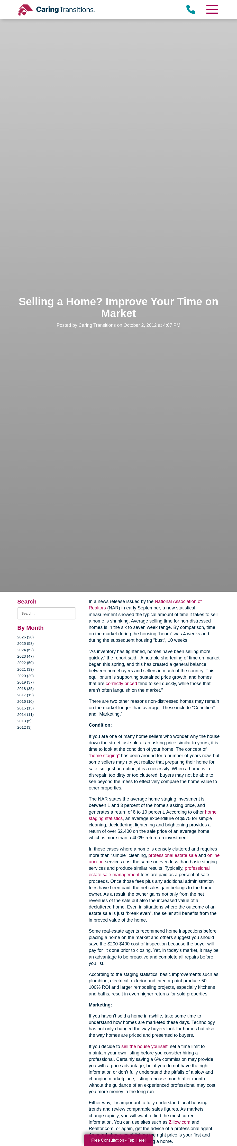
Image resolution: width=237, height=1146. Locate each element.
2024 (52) (25, 650)
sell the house (135, 1046)
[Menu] (212, 9)
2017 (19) (25, 695)
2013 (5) (24, 721)
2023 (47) (25, 656)
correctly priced (121, 683)
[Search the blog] (46, 613)
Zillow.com (179, 1122)
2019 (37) (25, 682)
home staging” (105, 755)
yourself (159, 1046)
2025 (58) (25, 643)
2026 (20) (25, 637)
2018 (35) (25, 688)
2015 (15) (25, 708)
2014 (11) (25, 714)
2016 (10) (25, 701)
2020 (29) (25, 676)
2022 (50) (25, 662)
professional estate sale (172, 855)
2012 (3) (24, 727)
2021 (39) (25, 669)
